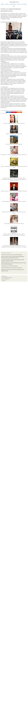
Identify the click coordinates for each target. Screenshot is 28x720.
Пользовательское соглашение (8, 277)
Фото (14, 6)
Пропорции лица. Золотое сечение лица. (9, 265)
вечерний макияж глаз (19, 110)
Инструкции (24, 4)
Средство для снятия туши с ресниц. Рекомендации (11, 254)
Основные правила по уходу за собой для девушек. (11, 267)
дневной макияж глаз (13, 110)
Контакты (3, 277)
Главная (2, 4)
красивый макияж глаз (7, 110)
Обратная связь (4, 280)
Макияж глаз (14, 2)
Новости (7, 4)
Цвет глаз (19, 4)
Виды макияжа (13, 4)
